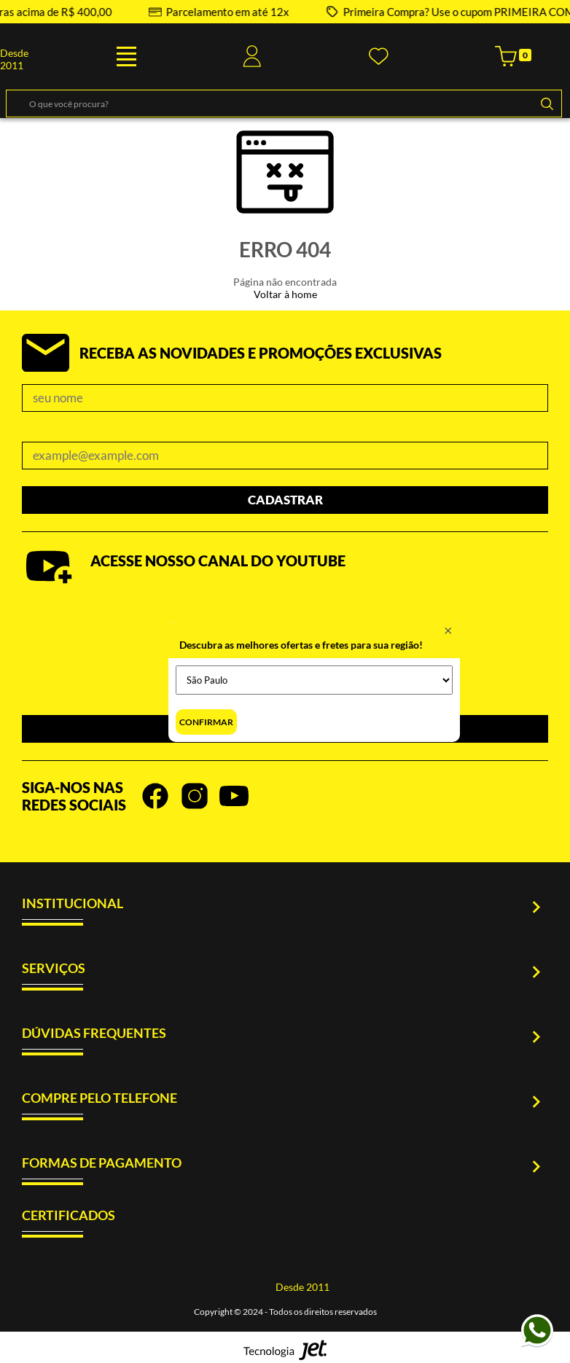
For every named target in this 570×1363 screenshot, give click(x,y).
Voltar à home (285, 294)
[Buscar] (547, 103)
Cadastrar (285, 499)
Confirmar (206, 721)
